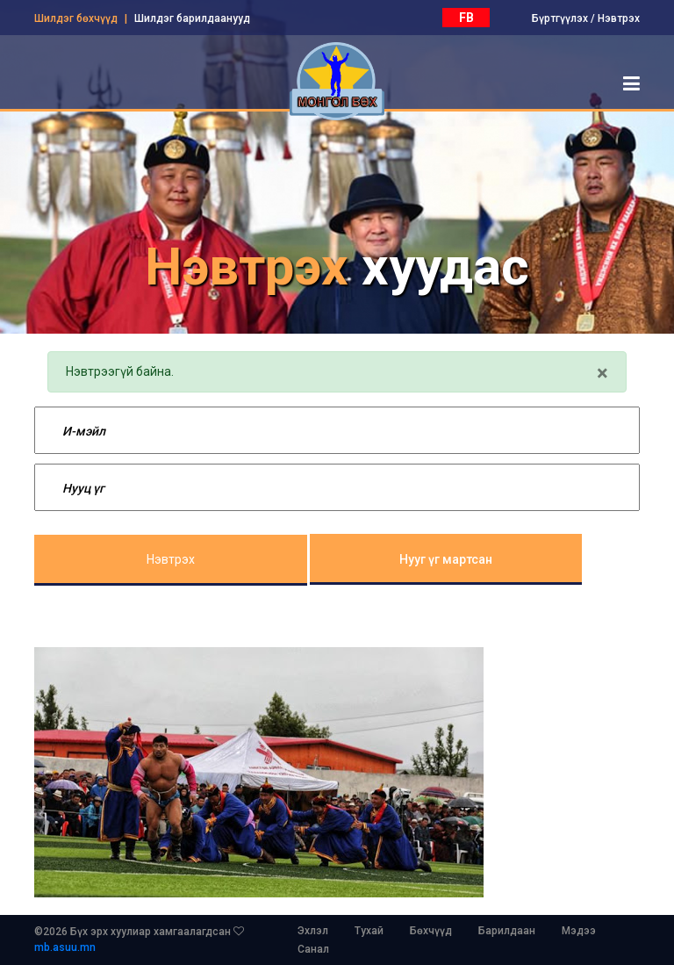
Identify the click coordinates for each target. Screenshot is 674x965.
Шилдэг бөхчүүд (76, 18)
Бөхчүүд (431, 931)
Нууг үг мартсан (445, 559)
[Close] (602, 373)
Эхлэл (313, 931)
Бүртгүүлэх (560, 18)
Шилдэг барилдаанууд (192, 18)
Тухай (369, 931)
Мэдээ (579, 931)
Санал (313, 949)
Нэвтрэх (619, 18)
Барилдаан (506, 931)
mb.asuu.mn (65, 947)
